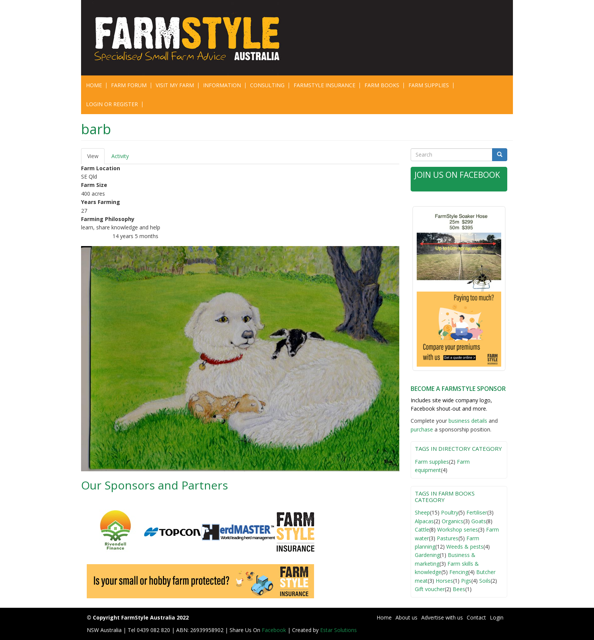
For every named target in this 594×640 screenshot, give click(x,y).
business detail (467, 420)
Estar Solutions (338, 630)
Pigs (466, 580)
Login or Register (112, 104)
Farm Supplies (428, 85)
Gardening (427, 554)
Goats (478, 521)
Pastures (447, 538)
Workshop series (457, 529)
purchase (422, 429)
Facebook (275, 630)
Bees (459, 589)
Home (94, 85)
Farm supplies (432, 461)
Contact (476, 617)
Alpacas (424, 521)
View (96, 158)
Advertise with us (442, 617)
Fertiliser (476, 512)
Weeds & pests (464, 546)
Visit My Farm (175, 85)
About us (406, 617)
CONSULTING (267, 85)
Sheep (422, 512)
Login (496, 617)
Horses (444, 580)
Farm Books (381, 85)
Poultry (449, 512)
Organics (452, 521)
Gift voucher (430, 589)
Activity (120, 156)
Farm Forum (129, 85)
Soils (485, 580)
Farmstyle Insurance (324, 85)
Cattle (422, 529)
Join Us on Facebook (457, 174)
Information (222, 85)
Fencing (458, 572)
